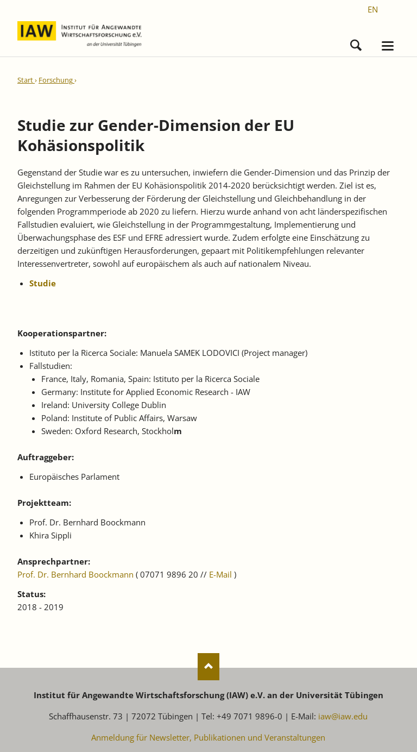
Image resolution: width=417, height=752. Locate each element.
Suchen (356, 42)
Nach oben (208, 666)
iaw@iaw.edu (343, 716)
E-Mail (220, 574)
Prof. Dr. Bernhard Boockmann (75, 574)
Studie (42, 283)
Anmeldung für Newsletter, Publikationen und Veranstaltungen (208, 737)
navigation (388, 46)
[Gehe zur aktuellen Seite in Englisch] (373, 9)
